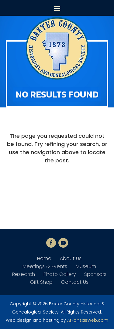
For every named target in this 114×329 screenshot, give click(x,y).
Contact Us (74, 282)
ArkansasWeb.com (87, 320)
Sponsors (95, 274)
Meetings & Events (44, 266)
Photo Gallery (59, 274)
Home (44, 258)
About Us (70, 258)
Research (23, 274)
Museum (86, 266)
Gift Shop (41, 282)
